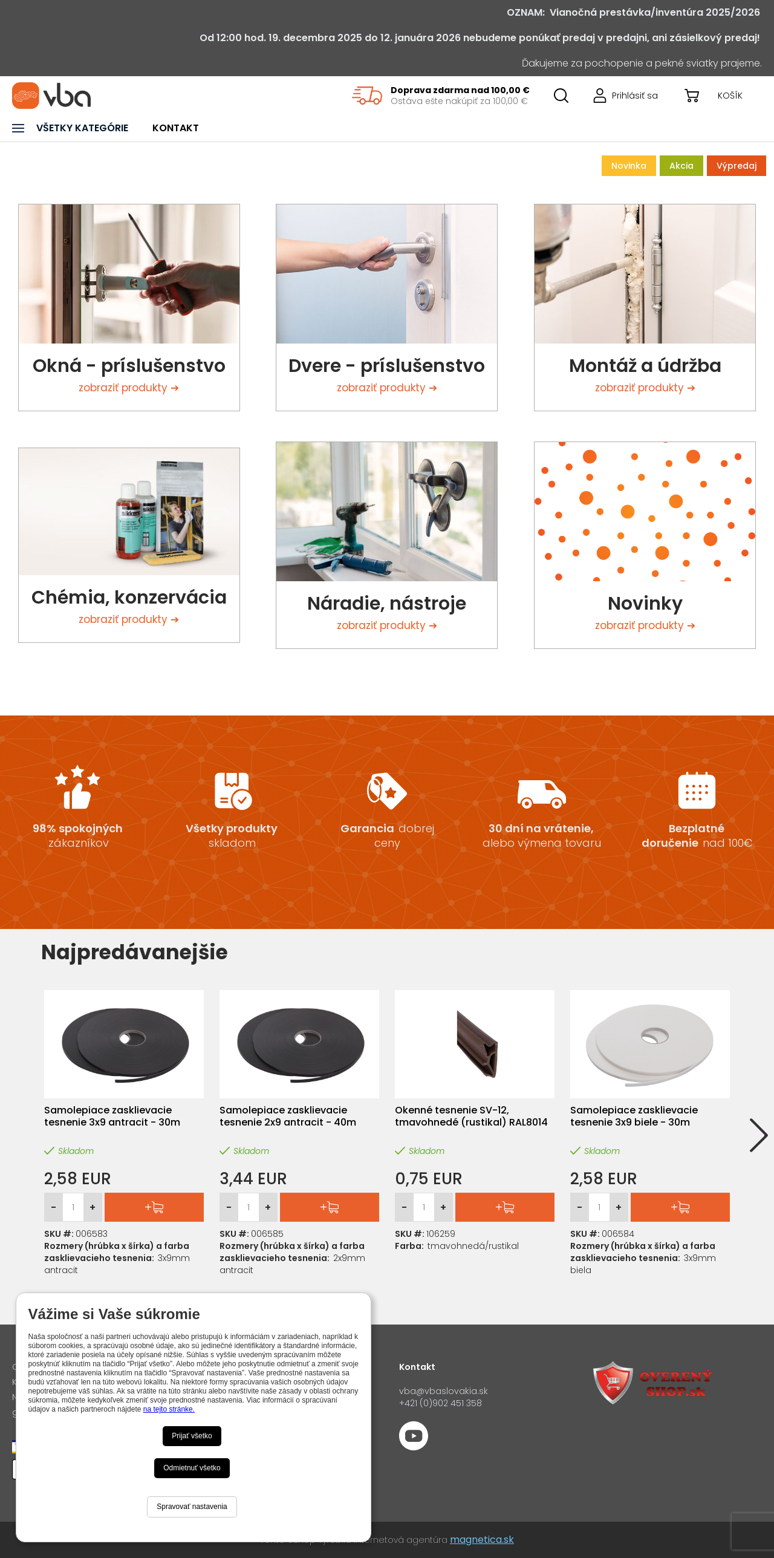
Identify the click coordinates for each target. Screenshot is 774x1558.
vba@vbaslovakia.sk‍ (443, 1391)
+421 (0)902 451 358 (440, 1403)
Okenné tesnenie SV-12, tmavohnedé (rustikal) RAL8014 (471, 1116)
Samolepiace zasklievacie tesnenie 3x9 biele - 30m (634, 1116)
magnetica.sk (482, 1540)
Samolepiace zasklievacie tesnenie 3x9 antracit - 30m (112, 1116)
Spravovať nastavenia (192, 1506)
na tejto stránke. (169, 1409)
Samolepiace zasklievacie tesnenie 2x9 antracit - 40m (288, 1116)
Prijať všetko (192, 1436)
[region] (441, 95)
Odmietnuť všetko (192, 1468)
